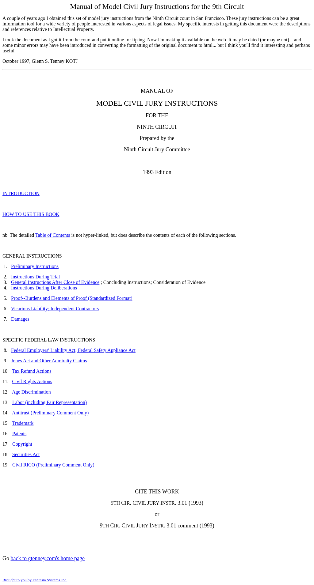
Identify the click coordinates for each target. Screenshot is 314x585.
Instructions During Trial (35, 276)
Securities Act (26, 454)
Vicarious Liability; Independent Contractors (55, 308)
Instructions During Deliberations (44, 287)
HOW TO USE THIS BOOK (30, 214)
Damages (20, 319)
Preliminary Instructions (35, 266)
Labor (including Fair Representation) (49, 402)
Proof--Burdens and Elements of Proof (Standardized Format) (71, 298)
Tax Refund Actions (32, 371)
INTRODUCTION (21, 193)
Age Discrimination (31, 391)
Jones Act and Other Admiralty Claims (49, 360)
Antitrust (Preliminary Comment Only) (50, 412)
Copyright (22, 444)
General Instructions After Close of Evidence (55, 282)
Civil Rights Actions (32, 381)
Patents (19, 433)
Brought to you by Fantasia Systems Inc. (34, 580)
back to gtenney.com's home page (48, 558)
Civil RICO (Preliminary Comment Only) (53, 464)
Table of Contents (52, 235)
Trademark (23, 423)
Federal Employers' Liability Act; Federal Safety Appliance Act (73, 350)
